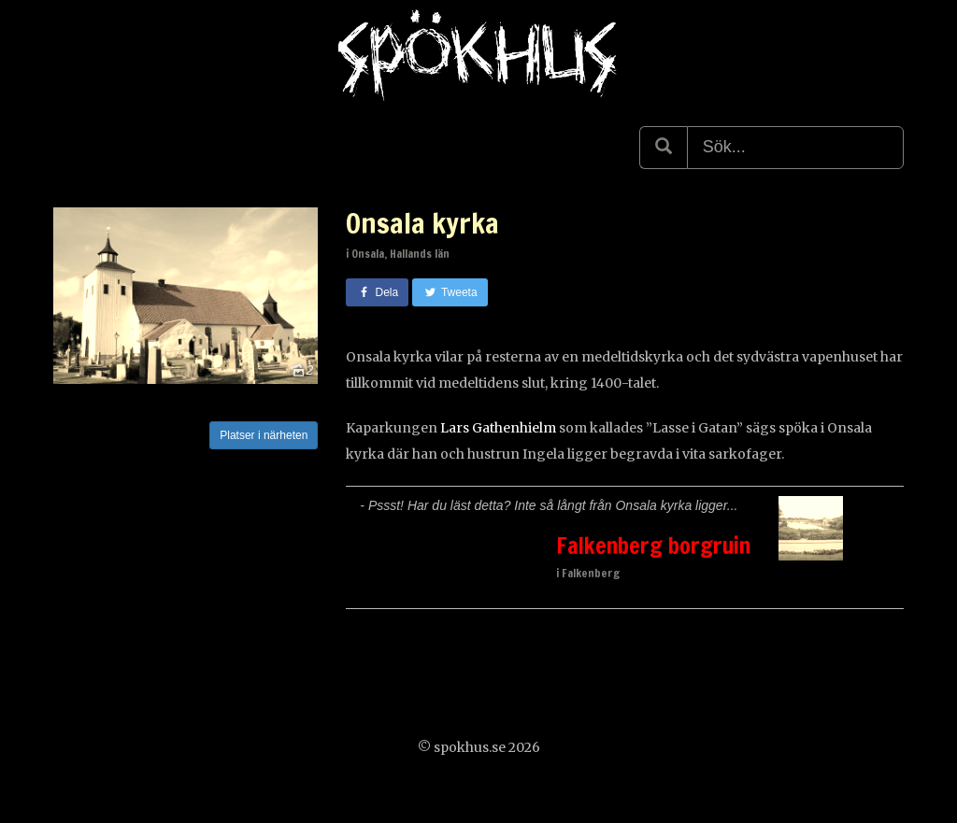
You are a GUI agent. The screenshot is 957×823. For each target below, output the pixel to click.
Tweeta (450, 292)
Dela (377, 292)
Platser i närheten (263, 435)
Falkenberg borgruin (653, 545)
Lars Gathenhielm (498, 427)
